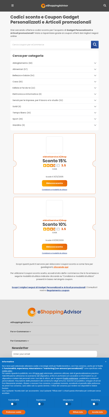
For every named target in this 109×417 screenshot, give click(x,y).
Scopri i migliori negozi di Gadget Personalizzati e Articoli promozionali (48, 287)
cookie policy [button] (7, 371)
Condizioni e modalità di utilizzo (54, 189)
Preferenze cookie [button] (13, 412)
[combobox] (54, 44)
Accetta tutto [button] (97, 412)
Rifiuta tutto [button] (78, 412)
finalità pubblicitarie (70, 378)
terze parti (39, 373)
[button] (106, 362)
